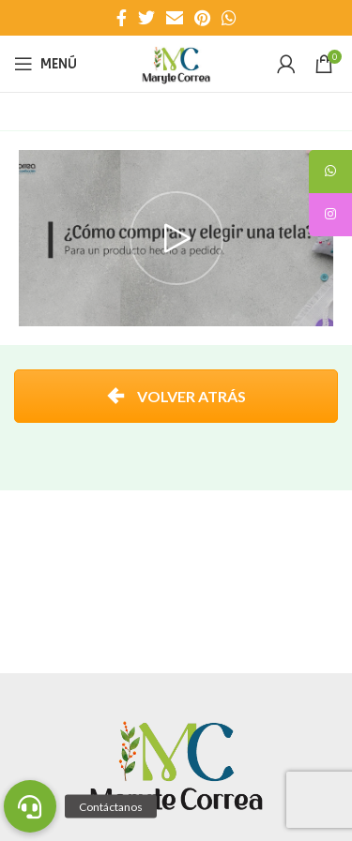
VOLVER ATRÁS (176, 396)
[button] (30, 806)
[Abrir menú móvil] (45, 64)
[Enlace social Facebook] (121, 18)
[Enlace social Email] (175, 18)
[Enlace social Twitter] (146, 18)
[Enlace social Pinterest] (202, 18)
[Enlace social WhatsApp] (229, 18)
